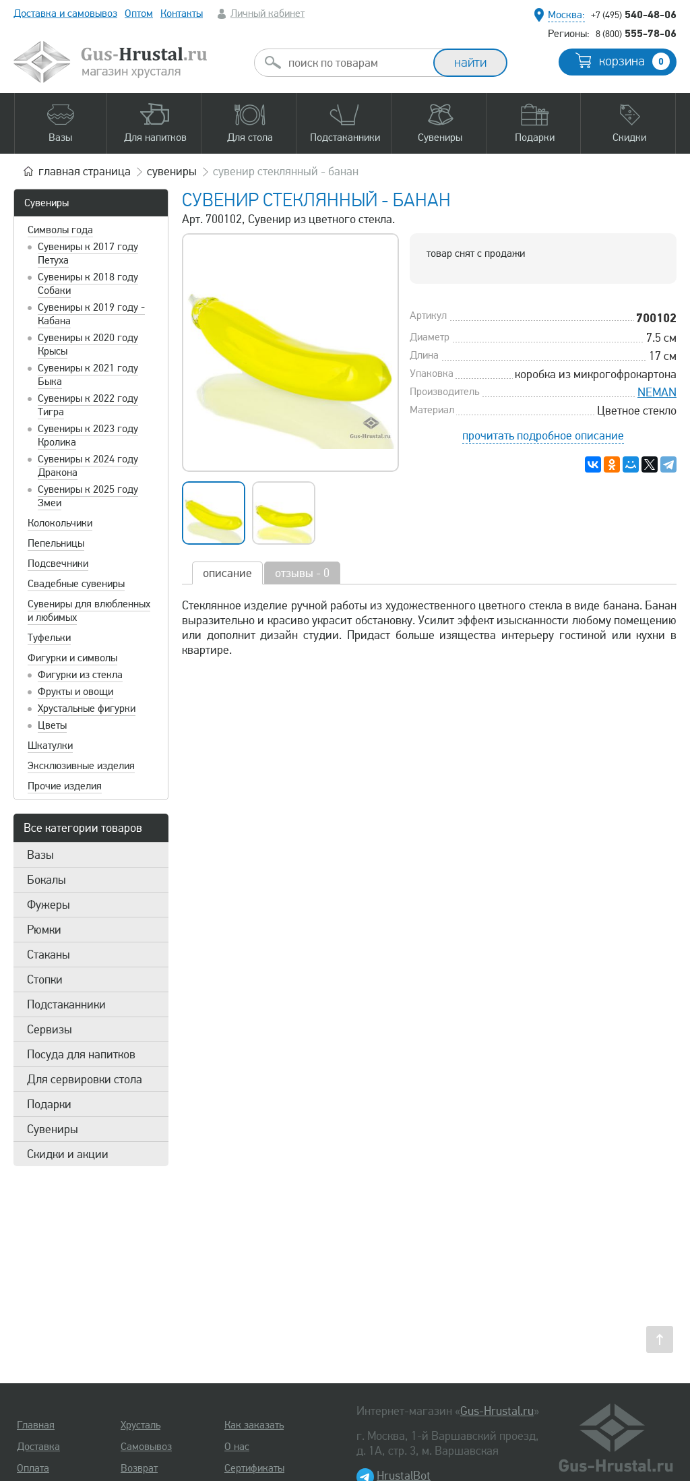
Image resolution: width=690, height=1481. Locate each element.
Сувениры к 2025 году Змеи (88, 496)
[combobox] (356, 63)
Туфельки (49, 637)
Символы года (60, 230)
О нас (236, 1446)
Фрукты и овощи (75, 691)
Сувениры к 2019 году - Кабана (91, 314)
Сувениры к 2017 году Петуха (88, 253)
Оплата (33, 1468)
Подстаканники (66, 1004)
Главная (36, 1425)
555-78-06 (636, 33)
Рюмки (44, 929)
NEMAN (657, 392)
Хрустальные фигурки (86, 708)
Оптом (139, 13)
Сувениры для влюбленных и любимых (89, 610)
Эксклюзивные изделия (81, 766)
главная (84, 171)
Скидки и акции (67, 1154)
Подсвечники (58, 563)
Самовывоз (146, 1446)
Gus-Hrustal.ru (497, 1410)
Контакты (181, 13)
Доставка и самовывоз (65, 13)
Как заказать (254, 1425)
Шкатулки (50, 745)
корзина (634, 61)
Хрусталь (140, 1425)
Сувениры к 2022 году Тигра (88, 405)
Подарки (49, 1104)
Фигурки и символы (72, 658)
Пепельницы (56, 543)
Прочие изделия (65, 786)
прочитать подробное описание (543, 435)
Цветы (52, 725)
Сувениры (46, 203)
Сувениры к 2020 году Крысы (88, 344)
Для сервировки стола (84, 1079)
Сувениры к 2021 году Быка (88, 374)
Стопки (45, 979)
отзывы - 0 (302, 573)
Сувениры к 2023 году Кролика (88, 435)
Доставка (38, 1446)
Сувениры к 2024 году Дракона (88, 465)
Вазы (40, 854)
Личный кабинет (267, 13)
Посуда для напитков (81, 1054)
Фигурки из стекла (80, 675)
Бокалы (46, 879)
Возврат (139, 1468)
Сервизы (49, 1029)
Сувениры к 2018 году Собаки (88, 283)
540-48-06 (634, 14)
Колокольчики (60, 523)
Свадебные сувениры (76, 584)
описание (227, 573)
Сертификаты (254, 1468)
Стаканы (48, 954)
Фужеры (48, 904)
